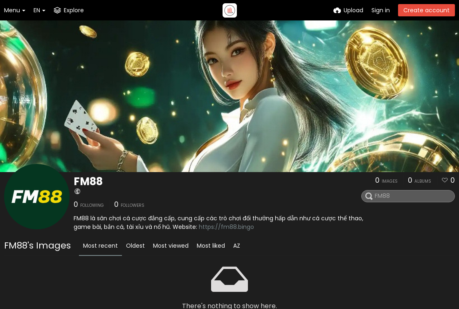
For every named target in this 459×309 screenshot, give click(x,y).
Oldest (135, 246)
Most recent (100, 246)
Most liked (211, 246)
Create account (426, 10)
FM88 (88, 181)
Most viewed (171, 246)
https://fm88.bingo (226, 227)
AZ (236, 246)
